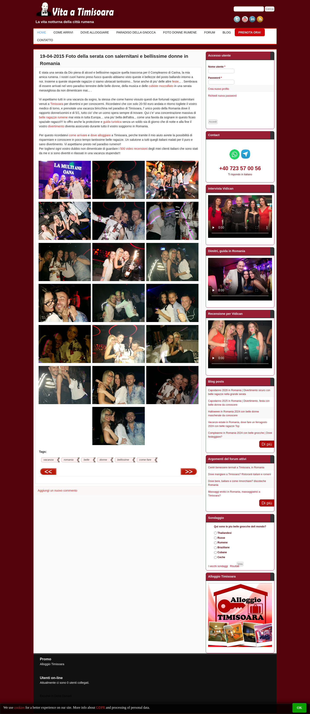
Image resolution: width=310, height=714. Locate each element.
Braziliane (223, 547)
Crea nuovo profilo (218, 88)
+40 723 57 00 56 (240, 168)
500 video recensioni (134, 148)
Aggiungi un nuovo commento (57, 490)
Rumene (222, 542)
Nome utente (216, 66)
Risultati (234, 566)
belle (86, 459)
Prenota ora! (249, 32)
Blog (227, 32)
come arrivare (78, 135)
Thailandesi (224, 532)
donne (103, 459)
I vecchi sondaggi (218, 566)
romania (69, 459)
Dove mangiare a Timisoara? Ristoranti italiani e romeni (239, 474)
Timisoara (56, 104)
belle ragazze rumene (53, 117)
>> (189, 471)
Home (41, 32)
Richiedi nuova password (222, 95)
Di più (267, 444)
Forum (209, 32)
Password (215, 77)
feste (175, 81)
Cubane (222, 552)
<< (48, 471)
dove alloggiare (100, 135)
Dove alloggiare (95, 32)
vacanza (48, 459)
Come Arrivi (63, 32)
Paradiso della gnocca (136, 32)
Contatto (45, 40)
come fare (145, 459)
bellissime (123, 459)
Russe (221, 537)
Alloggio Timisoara (52, 664)
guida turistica (112, 121)
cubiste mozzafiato (161, 86)
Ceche (221, 557)
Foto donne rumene (180, 32)
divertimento (56, 126)
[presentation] (240, 108)
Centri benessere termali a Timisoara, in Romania (236, 467)
